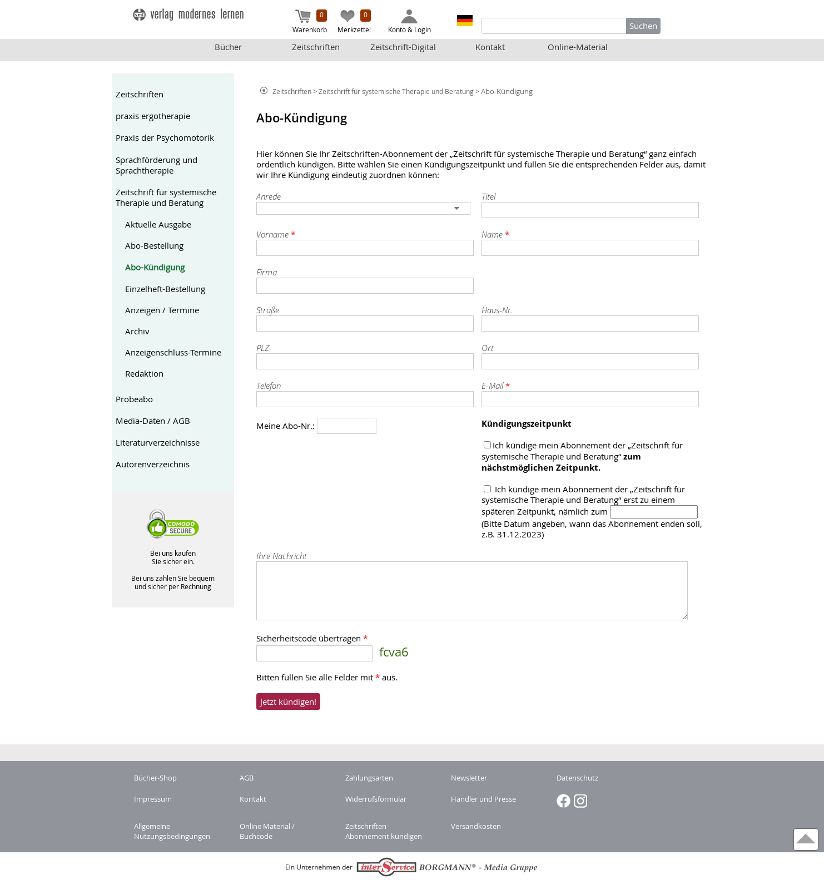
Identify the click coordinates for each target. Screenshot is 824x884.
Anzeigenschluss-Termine (173, 352)
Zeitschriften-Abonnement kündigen (383, 831)
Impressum (153, 799)
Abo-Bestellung (154, 245)
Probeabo (134, 399)
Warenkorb (309, 21)
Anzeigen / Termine (162, 310)
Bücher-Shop (155, 778)
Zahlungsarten (369, 778)
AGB (247, 778)
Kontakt (490, 47)
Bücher (228, 47)
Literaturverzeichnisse (158, 442)
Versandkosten (476, 826)
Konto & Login (409, 21)
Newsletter (469, 778)
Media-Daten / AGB (153, 421)
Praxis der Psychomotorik (165, 137)
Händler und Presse (483, 799)
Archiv (137, 331)
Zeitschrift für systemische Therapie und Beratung (166, 197)
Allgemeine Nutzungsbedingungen (172, 831)
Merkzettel (354, 21)
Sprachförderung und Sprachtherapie (156, 165)
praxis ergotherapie (153, 116)
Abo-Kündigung (155, 267)
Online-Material (578, 47)
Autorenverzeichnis (153, 464)
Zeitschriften (316, 47)
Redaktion (144, 373)
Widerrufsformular (375, 799)
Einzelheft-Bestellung (165, 289)
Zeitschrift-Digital (403, 47)
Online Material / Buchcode (267, 831)
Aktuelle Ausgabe (158, 224)
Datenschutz (577, 778)
